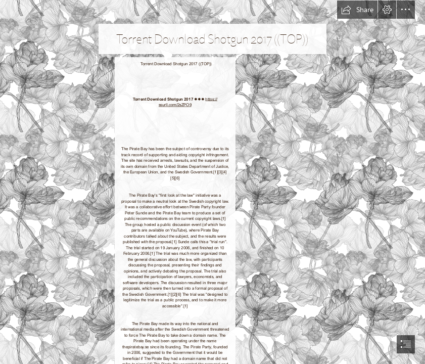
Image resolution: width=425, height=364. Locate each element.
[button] (357, 10)
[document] (212, 182)
